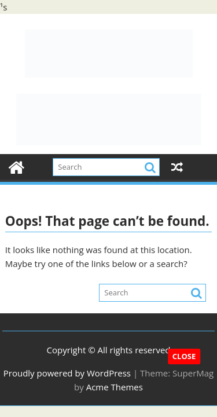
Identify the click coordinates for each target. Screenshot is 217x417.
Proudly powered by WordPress (67, 373)
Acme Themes (114, 387)
